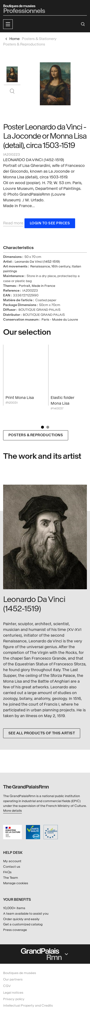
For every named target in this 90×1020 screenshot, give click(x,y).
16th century (60, 266)
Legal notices (13, 992)
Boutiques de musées (19, 973)
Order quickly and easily (21, 919)
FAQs (7, 872)
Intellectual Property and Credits (28, 1005)
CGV (7, 985)
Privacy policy (13, 999)
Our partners (13, 979)
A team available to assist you (25, 913)
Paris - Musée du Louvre (60, 319)
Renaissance (40, 266)
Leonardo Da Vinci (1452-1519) (37, 261)
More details (12, 810)
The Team (10, 877)
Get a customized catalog (22, 924)
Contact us (11, 866)
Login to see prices (50, 223)
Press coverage (15, 929)
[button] (8, 24)
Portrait (24, 285)
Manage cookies (15, 883)
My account (12, 861)
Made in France (43, 285)
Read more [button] (13, 223)
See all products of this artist (41, 733)
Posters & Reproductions (35, 435)
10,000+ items (14, 908)
